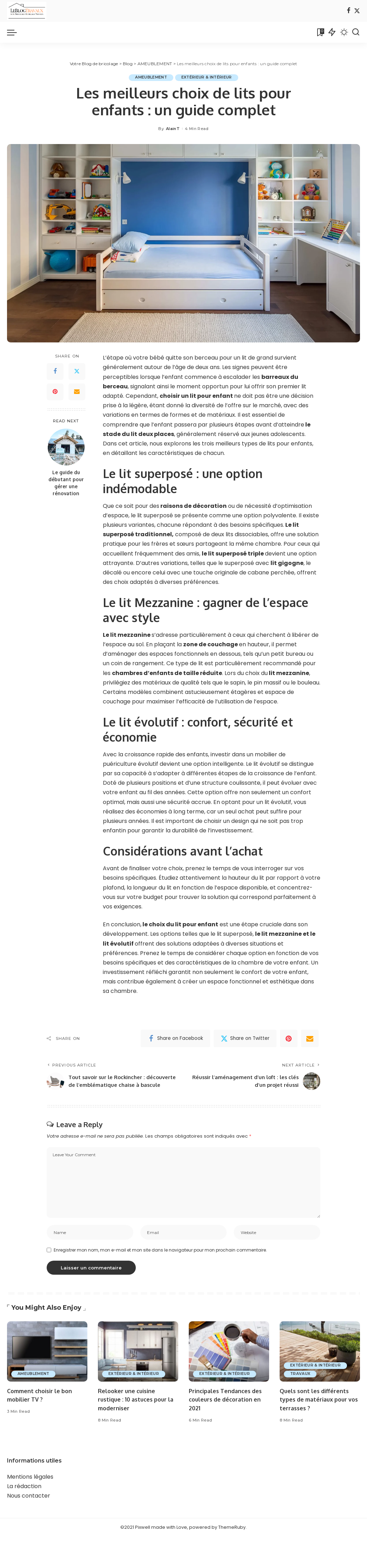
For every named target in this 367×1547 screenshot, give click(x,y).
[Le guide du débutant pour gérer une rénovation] (66, 447)
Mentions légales (30, 1487)
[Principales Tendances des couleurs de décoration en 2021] (229, 1362)
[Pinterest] (55, 391)
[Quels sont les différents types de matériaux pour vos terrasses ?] (320, 1362)
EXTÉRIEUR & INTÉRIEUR (207, 77)
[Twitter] (357, 11)
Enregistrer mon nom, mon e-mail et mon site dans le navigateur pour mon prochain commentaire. (160, 1260)
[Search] (356, 32)
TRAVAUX (301, 1384)
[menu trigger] (15, 32)
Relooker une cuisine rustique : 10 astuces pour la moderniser (135, 1409)
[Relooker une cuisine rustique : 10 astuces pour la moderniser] (138, 1362)
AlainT (173, 128)
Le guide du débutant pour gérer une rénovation (66, 483)
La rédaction (24, 1496)
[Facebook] (349, 11)
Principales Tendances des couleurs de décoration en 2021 (227, 1409)
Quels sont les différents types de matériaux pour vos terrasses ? (316, 1409)
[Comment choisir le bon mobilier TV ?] (47, 1362)
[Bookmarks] (320, 32)
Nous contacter (28, 1506)
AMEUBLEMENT (150, 77)
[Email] (76, 391)
